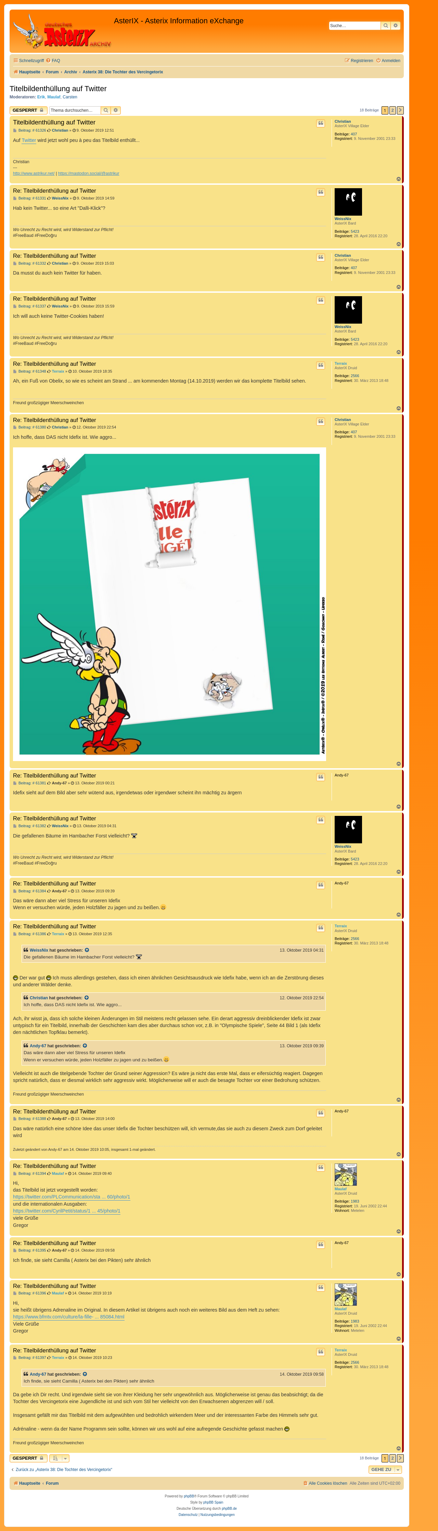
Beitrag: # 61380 (29, 427)
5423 (355, 231)
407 (354, 134)
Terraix (341, 363)
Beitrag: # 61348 (29, 371)
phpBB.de (229, 1508)
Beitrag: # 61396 (29, 1293)
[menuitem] (53, 60)
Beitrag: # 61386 (29, 934)
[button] (400, 110)
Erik (41, 97)
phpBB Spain (213, 1502)
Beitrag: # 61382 (29, 826)
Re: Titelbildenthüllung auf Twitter (54, 191)
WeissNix (343, 219)
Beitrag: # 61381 (29, 783)
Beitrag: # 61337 (29, 306)
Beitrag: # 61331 (29, 198)
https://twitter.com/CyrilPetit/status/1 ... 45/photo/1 (66, 1211)
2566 (355, 376)
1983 (355, 1201)
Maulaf (53, 97)
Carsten (70, 97)
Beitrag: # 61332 (29, 263)
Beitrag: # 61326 (29, 130)
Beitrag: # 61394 (29, 1173)
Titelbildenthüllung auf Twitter (58, 88)
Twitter (29, 140)
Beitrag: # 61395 (29, 1250)
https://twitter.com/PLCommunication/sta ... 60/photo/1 (71, 1197)
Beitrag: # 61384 (29, 891)
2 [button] (392, 110)
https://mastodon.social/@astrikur (88, 173)
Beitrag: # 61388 (29, 1119)
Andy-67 (38, 1046)
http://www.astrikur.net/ (34, 173)
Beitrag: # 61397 (29, 1357)
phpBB (189, 1496)
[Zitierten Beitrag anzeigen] (87, 950)
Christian (343, 121)
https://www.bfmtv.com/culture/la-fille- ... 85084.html (69, 1316)
